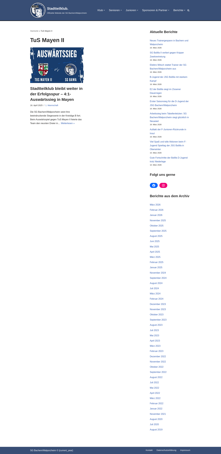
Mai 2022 (154, 388)
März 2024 (155, 293)
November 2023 (158, 309)
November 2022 (158, 361)
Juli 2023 (154, 330)
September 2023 (158, 320)
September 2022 (158, 372)
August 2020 (156, 419)
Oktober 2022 (156, 367)
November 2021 (158, 414)
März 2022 (155, 398)
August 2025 (156, 236)
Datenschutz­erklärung (166, 450)
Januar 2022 (156, 408)
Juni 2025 (155, 241)
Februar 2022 (156, 403)
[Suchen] (188, 10)
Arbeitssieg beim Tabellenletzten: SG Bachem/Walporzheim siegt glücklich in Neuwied (169, 117)
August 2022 (156, 377)
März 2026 (155, 205)
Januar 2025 (156, 267)
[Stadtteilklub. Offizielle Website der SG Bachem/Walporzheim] (58, 10)
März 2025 (155, 257)
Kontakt (149, 450)
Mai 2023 (154, 335)
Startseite (34, 31)
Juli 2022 (154, 382)
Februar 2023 (156, 351)
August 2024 (156, 283)
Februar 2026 (156, 210)
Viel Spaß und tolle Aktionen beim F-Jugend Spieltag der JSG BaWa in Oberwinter (168, 145)
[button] (104, 10)
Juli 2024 (154, 288)
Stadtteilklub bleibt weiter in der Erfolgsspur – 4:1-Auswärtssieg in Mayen (56, 94)
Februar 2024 (156, 299)
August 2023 (156, 325)
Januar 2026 (156, 215)
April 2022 (155, 393)
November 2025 (158, 220)
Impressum (185, 450)
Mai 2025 (154, 246)
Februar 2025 (156, 262)
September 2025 (158, 231)
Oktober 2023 (156, 314)
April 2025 (155, 252)
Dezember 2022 (158, 356)
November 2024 (158, 273)
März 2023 (155, 346)
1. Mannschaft (51, 105)
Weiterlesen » (68, 123)
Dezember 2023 (158, 304)
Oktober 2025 (156, 225)
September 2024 (158, 278)
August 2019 (156, 429)
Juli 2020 (154, 424)
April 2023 (155, 341)
